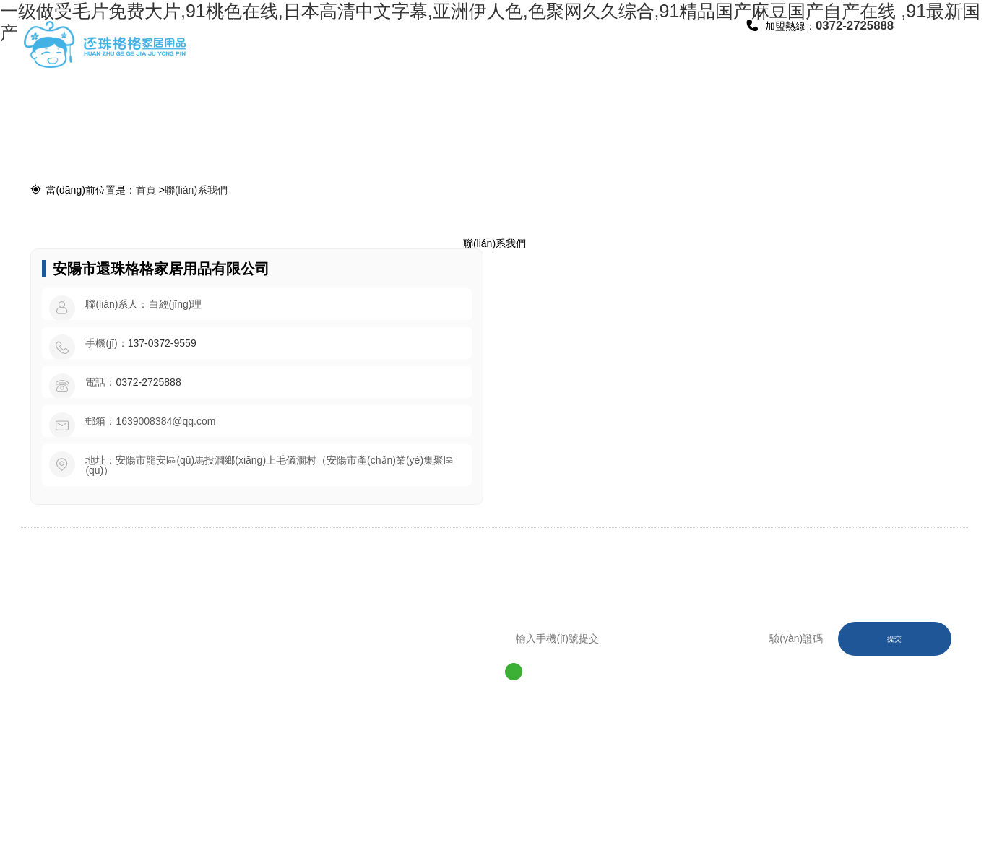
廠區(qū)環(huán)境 (470, 43)
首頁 (146, 190)
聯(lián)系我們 (697, 43)
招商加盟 (545, 23)
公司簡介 (318, 23)
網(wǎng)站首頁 (241, 43)
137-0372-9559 (162, 343)
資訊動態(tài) (621, 23)
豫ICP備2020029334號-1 (257, 775)
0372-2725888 (148, 382)
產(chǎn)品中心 (393, 43)
